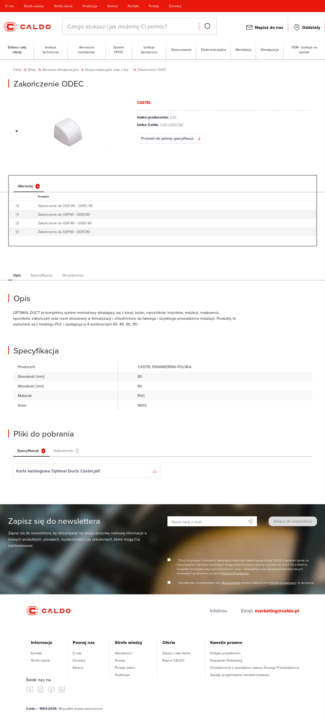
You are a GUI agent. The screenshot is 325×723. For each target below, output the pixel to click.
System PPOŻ (118, 49)
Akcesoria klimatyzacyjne (60, 69)
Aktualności (123, 653)
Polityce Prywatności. (235, 573)
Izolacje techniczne (50, 49)
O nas (9, 6)
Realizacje (90, 6)
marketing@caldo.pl (277, 610)
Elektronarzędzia (213, 49)
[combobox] (131, 26)
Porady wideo (125, 667)
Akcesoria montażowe (86, 49)
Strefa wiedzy (34, 6)
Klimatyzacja (270, 49)
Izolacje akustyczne (149, 49)
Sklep (32, 69)
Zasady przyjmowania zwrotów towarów (239, 674)
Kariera (112, 6)
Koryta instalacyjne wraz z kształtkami (108, 69)
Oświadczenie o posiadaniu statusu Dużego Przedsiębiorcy (254, 667)
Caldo (17, 69)
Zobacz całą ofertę (17, 49)
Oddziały (311, 27)
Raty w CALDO (173, 660)
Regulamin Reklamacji (226, 660)
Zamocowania (181, 49)
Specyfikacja (42, 275)
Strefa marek (63, 6)
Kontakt (133, 6)
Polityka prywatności (225, 653)
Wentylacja (243, 49)
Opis (17, 275)
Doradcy (175, 6)
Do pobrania (72, 275)
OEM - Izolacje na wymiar (304, 49)
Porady (154, 6)
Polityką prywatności (282, 583)
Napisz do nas (269, 27)
